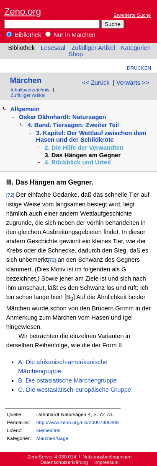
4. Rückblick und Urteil (78, 162)
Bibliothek (23, 34)
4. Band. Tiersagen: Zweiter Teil (73, 125)
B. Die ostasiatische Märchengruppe (67, 380)
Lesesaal (53, 47)
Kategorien (136, 47)
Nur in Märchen (70, 34)
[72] (10, 195)
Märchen (25, 80)
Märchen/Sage (52, 438)
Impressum (106, 462)
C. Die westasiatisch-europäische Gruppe (74, 389)
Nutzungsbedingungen (106, 456)
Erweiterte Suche (132, 15)
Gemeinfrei (48, 430)
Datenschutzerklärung (64, 462)
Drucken (139, 67)
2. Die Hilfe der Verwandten (84, 147)
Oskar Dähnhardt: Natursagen (62, 117)
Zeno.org (22, 11)
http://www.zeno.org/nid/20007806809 (77, 422)
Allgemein (24, 109)
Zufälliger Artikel (93, 47)
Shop (76, 54)
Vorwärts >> (132, 82)
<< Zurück (96, 82)
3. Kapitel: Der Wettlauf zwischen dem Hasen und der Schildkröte (91, 136)
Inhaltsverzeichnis (29, 89)
